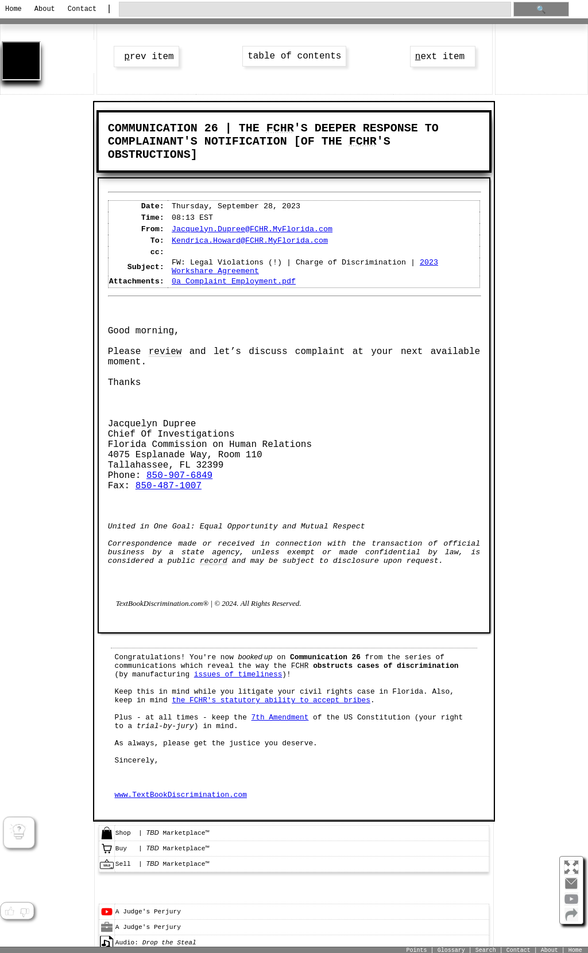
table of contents (294, 56)
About (44, 9)
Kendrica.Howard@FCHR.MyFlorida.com (250, 240)
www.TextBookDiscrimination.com (181, 795)
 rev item (146, 57)
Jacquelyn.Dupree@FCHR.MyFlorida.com (252, 229)
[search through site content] (315, 9)
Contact (82, 9)
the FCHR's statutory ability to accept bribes (271, 700)
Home (13, 9)
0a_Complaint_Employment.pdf (234, 281)
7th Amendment (280, 717)
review (165, 352)
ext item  (442, 57)
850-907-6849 (179, 475)
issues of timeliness (238, 674)
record (213, 561)
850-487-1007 (169, 486)
